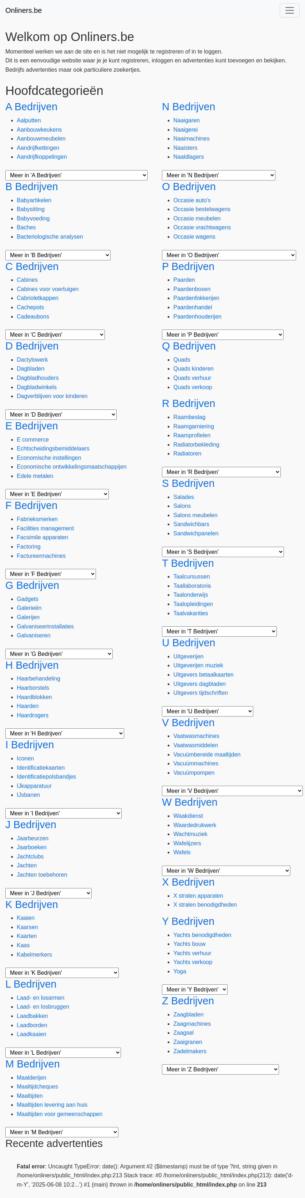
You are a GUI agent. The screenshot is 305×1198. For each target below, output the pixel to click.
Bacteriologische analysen (50, 237)
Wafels (181, 852)
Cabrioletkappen (38, 298)
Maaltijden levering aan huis (52, 1105)
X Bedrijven (188, 882)
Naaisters (185, 148)
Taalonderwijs (190, 595)
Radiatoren (187, 453)
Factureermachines (41, 556)
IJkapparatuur (34, 786)
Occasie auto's (191, 200)
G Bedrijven (32, 585)
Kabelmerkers (34, 955)
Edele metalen (35, 476)
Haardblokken (34, 697)
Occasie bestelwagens (201, 209)
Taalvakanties (190, 613)
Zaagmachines (192, 1024)
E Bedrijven (31, 426)
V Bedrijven (188, 722)
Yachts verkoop (192, 962)
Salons (182, 506)
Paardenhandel (192, 307)
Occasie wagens (194, 237)
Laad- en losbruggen (43, 1007)
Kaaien (26, 918)
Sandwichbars (191, 524)
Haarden (28, 706)
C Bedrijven (32, 266)
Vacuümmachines (195, 763)
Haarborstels (33, 688)
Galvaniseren (33, 635)
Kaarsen (27, 927)
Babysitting (31, 209)
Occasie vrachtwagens (202, 227)
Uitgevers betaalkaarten (203, 675)
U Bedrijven (188, 642)
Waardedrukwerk (194, 825)
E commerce (33, 440)
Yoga (179, 971)
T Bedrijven (188, 563)
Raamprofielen (191, 435)
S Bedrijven (188, 483)
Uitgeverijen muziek (198, 665)
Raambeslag (189, 417)
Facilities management (45, 528)
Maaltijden (30, 1096)
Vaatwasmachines (196, 736)
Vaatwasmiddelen (195, 745)
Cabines (27, 280)
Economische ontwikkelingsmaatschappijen (72, 467)
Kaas (23, 945)
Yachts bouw (189, 944)
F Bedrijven (31, 505)
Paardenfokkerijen (196, 298)
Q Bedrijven (189, 346)
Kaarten (27, 936)
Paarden (184, 280)
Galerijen (28, 617)
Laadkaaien (31, 1034)
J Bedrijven (30, 824)
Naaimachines (191, 139)
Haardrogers (33, 715)
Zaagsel (183, 1033)
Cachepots (30, 307)
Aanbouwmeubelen (41, 139)
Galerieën (29, 608)
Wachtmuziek (190, 834)
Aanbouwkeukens (39, 130)
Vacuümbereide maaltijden (206, 754)
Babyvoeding (33, 218)
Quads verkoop (192, 387)
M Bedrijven (32, 1064)
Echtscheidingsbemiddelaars (53, 448)
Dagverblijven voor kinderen (52, 396)
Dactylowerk (32, 360)
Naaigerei (185, 130)
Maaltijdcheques (37, 1087)
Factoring (29, 547)
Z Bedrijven (188, 1000)
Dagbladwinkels (37, 387)
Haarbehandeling (38, 679)
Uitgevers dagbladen (199, 684)
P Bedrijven (188, 266)
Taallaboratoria (192, 586)
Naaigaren (186, 120)
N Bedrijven (188, 106)
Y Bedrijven (188, 921)
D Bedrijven (32, 346)
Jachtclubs (30, 856)
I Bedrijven (29, 744)
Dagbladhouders (38, 378)
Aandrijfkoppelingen (42, 157)
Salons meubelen (195, 515)
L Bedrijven (30, 984)
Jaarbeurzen (33, 838)
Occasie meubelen (197, 218)
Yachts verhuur (192, 953)
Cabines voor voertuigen (47, 289)
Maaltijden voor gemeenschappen (59, 1114)
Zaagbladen (188, 1014)
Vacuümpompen (193, 773)
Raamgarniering (193, 426)
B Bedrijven (31, 186)
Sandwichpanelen (195, 533)
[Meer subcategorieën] (76, 175)
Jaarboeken (32, 847)
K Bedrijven (31, 904)
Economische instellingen (49, 458)
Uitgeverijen (188, 656)
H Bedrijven (32, 665)
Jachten (27, 865)
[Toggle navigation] (290, 10)
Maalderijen (31, 1078)
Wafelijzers (187, 843)
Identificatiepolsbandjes (46, 777)
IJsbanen (28, 795)
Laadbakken (32, 1016)
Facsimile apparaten (42, 537)
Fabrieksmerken (37, 519)
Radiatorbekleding (196, 445)
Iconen (25, 758)
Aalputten (29, 120)
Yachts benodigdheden (202, 935)
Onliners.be (23, 10)
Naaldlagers (188, 157)
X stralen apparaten (198, 896)
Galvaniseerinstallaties (45, 626)
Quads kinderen (193, 369)
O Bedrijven (189, 186)
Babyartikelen (34, 200)
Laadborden (32, 1025)
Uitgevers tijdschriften (200, 693)
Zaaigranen (187, 1042)
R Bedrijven (188, 403)
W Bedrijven (190, 802)
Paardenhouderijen (197, 316)
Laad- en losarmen (40, 998)
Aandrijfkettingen (38, 148)
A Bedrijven (31, 106)
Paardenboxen (191, 289)
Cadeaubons (33, 316)
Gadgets (27, 599)
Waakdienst (188, 816)
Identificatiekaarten (41, 768)
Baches (26, 227)
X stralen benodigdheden (205, 905)
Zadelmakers (189, 1051)
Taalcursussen (191, 576)
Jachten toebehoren (42, 875)
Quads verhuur (192, 378)
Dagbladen (30, 369)
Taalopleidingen (193, 604)
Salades (183, 497)
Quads (181, 360)
